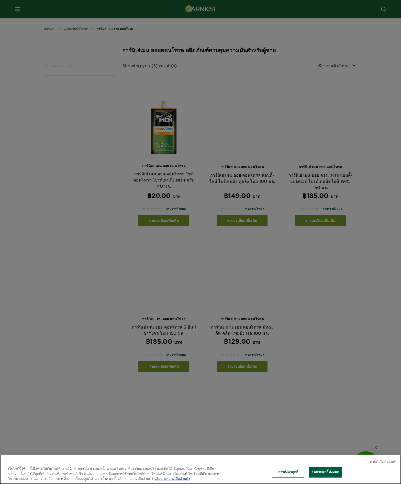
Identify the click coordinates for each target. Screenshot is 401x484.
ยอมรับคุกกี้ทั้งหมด (325, 472)
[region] (200, 469)
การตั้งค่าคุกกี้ (288, 472)
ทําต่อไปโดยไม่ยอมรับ (383, 461)
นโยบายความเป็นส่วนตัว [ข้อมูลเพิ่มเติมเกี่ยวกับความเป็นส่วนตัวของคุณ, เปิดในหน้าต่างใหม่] (172, 479)
